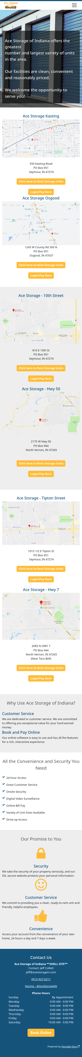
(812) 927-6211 (41, 979)
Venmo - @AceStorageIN (41, 986)
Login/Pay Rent (41, 192)
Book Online (41, 1032)
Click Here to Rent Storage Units (41, 181)
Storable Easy (70, 1046)
